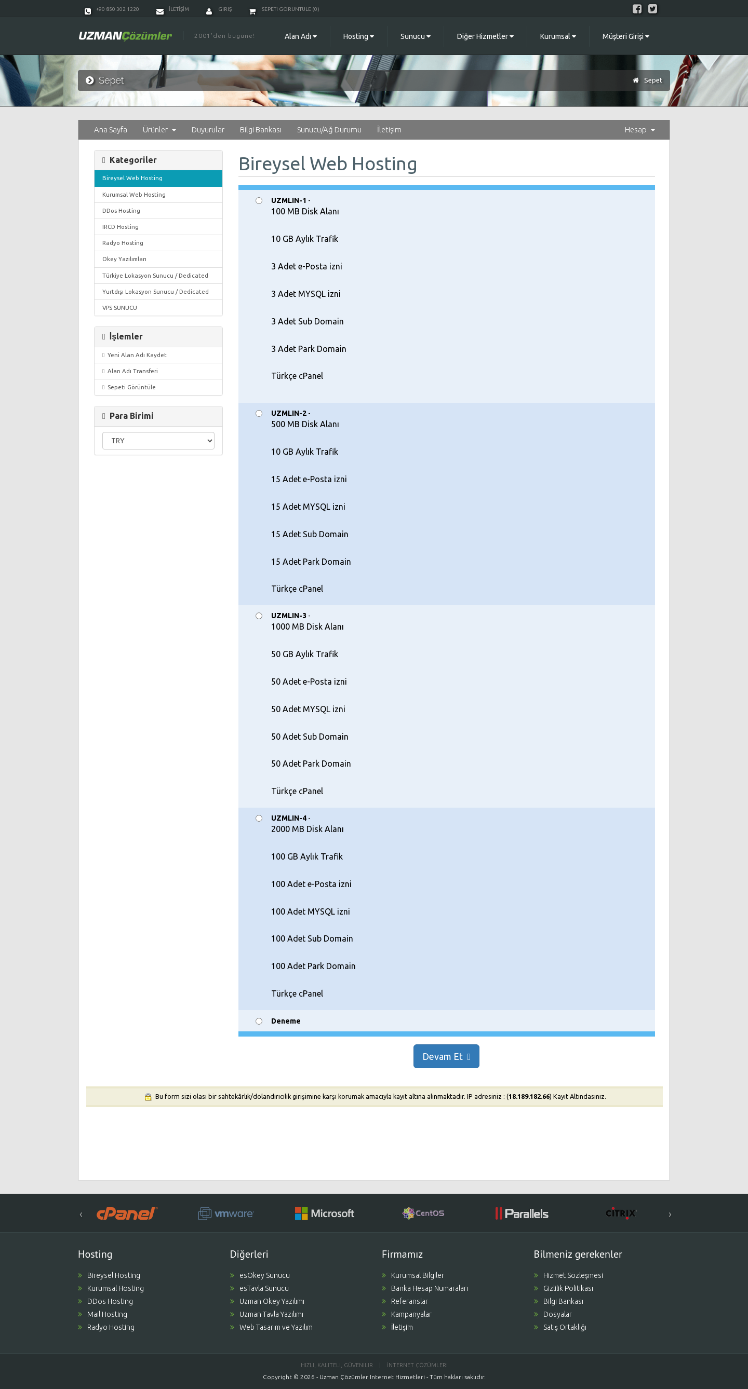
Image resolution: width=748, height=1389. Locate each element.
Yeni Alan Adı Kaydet (134, 354)
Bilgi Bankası (261, 129)
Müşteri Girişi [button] (626, 36)
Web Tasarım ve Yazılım (271, 1327)
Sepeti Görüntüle (129, 387)
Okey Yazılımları (124, 258)
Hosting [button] (358, 36)
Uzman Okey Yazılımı (267, 1301)
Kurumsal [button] (558, 36)
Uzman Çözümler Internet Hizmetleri (372, 1376)
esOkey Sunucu (260, 1275)
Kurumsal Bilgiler (413, 1275)
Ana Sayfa (110, 129)
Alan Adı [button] (301, 36)
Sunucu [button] (415, 36)
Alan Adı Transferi (130, 370)
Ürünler (159, 129)
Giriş (219, 9)
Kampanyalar (407, 1314)
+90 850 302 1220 (112, 9)
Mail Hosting (102, 1314)
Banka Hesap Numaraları (425, 1288)
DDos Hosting (121, 210)
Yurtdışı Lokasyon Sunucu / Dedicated (155, 291)
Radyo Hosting (122, 242)
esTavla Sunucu (259, 1288)
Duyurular (208, 129)
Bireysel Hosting (109, 1275)
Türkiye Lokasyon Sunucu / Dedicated (155, 275)
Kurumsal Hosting (111, 1288)
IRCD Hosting (120, 226)
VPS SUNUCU (119, 307)
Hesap (640, 129)
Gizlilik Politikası (563, 1288)
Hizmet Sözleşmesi (568, 1275)
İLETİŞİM (172, 9)
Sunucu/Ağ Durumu (329, 129)
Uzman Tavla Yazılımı (266, 1314)
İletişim (389, 129)
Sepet (653, 80)
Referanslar (405, 1301)
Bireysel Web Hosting (132, 177)
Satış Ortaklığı (560, 1327)
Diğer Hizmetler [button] (485, 36)
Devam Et (446, 1056)
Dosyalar (553, 1314)
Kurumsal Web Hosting (134, 194)
